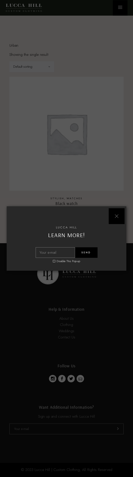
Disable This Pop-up (68, 261)
